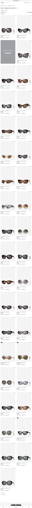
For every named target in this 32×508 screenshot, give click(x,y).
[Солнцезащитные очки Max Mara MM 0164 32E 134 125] (8, 176)
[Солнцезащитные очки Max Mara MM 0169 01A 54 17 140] (8, 327)
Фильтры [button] (29, 12)
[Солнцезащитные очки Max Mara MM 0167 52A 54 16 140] (8, 302)
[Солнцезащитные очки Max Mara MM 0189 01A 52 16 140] (24, 151)
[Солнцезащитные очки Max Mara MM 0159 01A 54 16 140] (24, 327)
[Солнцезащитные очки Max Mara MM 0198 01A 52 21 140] (8, 75)
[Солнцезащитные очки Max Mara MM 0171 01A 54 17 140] (8, 226)
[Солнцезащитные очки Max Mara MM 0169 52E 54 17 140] (8, 276)
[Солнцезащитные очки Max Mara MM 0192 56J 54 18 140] (24, 100)
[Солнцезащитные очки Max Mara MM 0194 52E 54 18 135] (24, 75)
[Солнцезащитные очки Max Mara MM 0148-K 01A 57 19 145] (8, 427)
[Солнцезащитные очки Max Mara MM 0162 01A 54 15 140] (24, 377)
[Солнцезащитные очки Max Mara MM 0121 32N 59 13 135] (24, 352)
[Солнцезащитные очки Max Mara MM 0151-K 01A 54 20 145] (8, 452)
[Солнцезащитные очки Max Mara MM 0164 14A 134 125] (8, 201)
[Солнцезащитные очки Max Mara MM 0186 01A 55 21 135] (24, 50)
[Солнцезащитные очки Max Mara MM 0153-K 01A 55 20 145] (8, 478)
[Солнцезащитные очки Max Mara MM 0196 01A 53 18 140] (24, 126)
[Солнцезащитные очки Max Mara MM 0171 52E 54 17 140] (24, 176)
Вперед (4, 494)
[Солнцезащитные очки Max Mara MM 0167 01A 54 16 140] (24, 302)
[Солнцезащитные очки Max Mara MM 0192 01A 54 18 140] (24, 25)
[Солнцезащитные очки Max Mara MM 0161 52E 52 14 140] (24, 402)
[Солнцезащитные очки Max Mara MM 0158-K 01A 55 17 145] (24, 452)
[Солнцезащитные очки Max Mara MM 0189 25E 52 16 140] (8, 151)
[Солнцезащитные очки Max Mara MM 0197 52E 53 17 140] (8, 126)
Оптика (3, 10)
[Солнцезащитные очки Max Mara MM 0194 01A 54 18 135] (8, 100)
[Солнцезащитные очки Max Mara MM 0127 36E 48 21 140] (8, 352)
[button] (29, 3)
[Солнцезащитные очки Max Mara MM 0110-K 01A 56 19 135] (8, 377)
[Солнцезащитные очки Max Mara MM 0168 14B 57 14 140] (24, 276)
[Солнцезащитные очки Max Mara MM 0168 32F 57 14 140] (24, 201)
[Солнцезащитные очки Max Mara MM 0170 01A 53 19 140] (8, 251)
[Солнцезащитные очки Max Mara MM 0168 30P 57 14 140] (24, 226)
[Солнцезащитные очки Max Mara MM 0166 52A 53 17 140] (24, 251)
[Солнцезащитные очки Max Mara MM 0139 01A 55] (24, 427)
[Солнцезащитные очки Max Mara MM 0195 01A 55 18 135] (8, 25)
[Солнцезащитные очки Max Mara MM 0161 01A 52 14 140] (8, 402)
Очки (6, 10)
